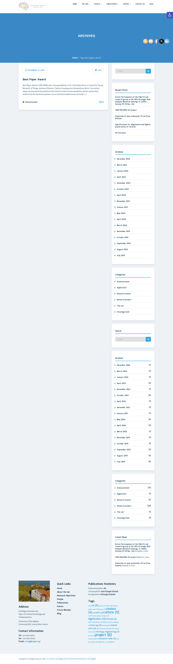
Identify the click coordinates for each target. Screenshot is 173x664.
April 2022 (121, 195)
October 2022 (123, 189)
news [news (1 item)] (92, 632)
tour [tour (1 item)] (107, 642)
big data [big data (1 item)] (102, 609)
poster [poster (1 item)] (91, 636)
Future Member (64, 610)
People (98, 4)
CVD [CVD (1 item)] (90, 616)
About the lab (63, 592)
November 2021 (123, 201)
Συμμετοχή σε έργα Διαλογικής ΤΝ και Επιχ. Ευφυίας (133, 117)
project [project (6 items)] (103, 635)
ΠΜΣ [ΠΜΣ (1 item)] (112, 642)
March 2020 (122, 225)
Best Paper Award (34, 79)
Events (60, 606)
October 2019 (122, 237)
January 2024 (122, 171)
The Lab (85, 4)
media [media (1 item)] (110, 629)
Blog (151, 4)
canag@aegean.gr (33, 641)
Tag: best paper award (90, 57)
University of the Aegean (87, 659)
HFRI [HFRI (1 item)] (105, 622)
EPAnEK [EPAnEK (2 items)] (111, 619)
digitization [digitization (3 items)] (96, 619)
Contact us (140, 4)
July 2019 (121, 255)
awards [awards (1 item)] (111, 606)
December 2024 (123, 159)
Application (121, 287)
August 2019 (122, 249)
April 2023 (121, 177)
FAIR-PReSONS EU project (126, 110)
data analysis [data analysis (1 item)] (98, 616)
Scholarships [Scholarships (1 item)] (93, 639)
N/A (99, 70)
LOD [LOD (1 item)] (98, 629)
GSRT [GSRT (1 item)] (91, 622)
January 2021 (122, 207)
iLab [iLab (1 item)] (110, 622)
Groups (127, 4)
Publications (112, 4)
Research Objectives (66, 595)
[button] (170, 15)
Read (101, 102)
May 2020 (121, 213)
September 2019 (124, 243)
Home (75, 4)
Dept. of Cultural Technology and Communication (60, 659)
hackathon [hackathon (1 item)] (98, 622)
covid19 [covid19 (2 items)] (98, 612)
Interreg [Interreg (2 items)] (95, 625)
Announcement (31, 102)
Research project (124, 299)
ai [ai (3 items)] (95, 606)
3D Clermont (120, 133)
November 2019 (123, 231)
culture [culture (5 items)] (111, 612)
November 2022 (123, 183)
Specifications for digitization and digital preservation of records (132, 125)
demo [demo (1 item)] (106, 616)
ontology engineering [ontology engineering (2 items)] (107, 631)
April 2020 (121, 219)
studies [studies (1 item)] (93, 642)
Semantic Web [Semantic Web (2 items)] (107, 638)
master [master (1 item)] (104, 629)
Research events (124, 294)
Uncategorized (123, 312)
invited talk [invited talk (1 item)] (106, 625)
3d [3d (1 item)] (90, 606)
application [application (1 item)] (103, 606)
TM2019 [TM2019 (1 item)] (100, 642)
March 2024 (122, 165)
